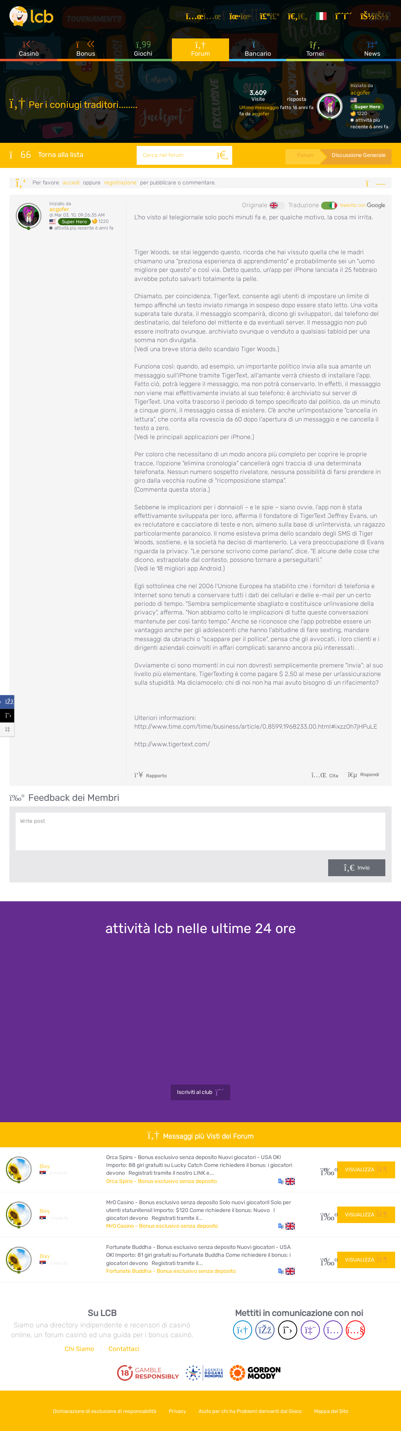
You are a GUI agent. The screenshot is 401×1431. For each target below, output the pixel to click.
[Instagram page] (333, 1330)
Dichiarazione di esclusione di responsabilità (102, 1411)
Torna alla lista (46, 155)
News (372, 51)
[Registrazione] (345, 17)
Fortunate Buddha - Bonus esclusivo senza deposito (171, 1271)
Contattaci (123, 1349)
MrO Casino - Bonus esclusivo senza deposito (162, 1226)
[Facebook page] (265, 1330)
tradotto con (362, 205)
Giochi (143, 51)
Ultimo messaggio (259, 107)
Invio (364, 867)
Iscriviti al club (200, 1092)
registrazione (120, 182)
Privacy (176, 1411)
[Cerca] (222, 155)
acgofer (260, 114)
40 (326, 1169)
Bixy (45, 1166)
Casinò (29, 51)
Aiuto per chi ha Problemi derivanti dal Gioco (251, 1411)
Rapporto (150, 775)
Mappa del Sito (334, 1411)
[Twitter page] (287, 1330)
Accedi (71, 182)
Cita (324, 775)
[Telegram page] (242, 1330)
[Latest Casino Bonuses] (32, 17)
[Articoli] (205, 17)
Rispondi (369, 774)
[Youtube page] (355, 1330)
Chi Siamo (79, 1349)
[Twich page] (310, 1330)
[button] (286, 1181)
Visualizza (366, 1169)
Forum (200, 51)
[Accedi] (376, 17)
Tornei (315, 51)
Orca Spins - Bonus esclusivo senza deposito (161, 1181)
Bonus (86, 51)
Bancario (258, 51)
